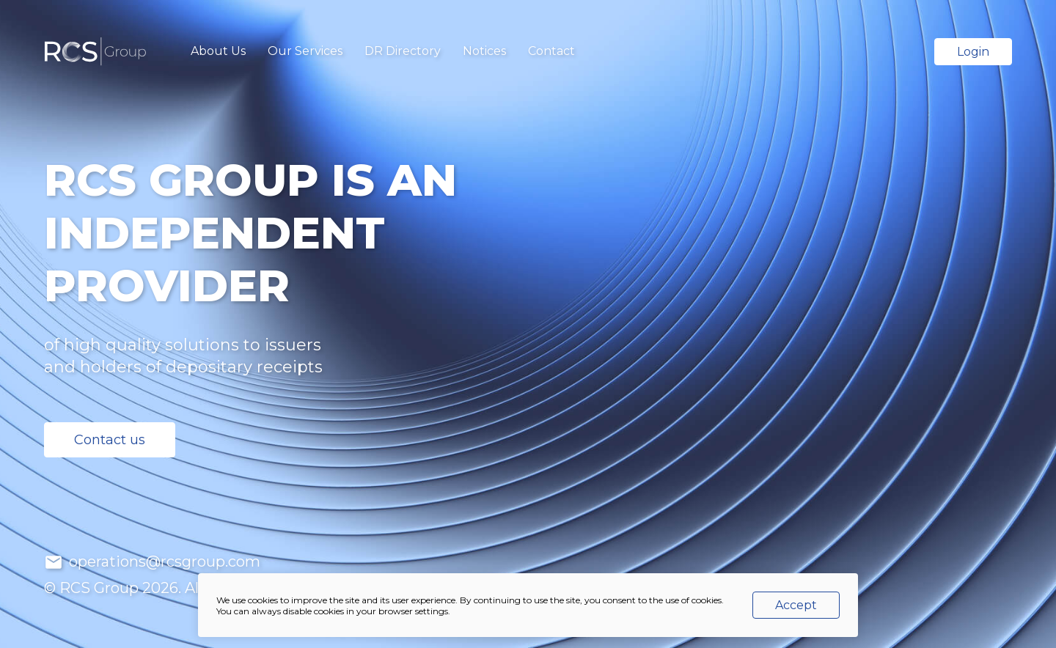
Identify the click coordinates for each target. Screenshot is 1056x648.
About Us (218, 51)
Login (973, 52)
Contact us (109, 440)
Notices (484, 51)
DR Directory (402, 51)
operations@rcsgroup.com (162, 561)
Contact (551, 51)
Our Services (305, 51)
